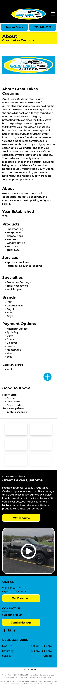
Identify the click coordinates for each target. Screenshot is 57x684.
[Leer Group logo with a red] (41, 429)
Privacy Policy (7, 675)
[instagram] (10, 630)
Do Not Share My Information (26, 675)
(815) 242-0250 (12, 615)
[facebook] (4, 630)
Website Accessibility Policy (40, 677)
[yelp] (15, 630)
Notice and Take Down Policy (17, 677)
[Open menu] (53, 14)
